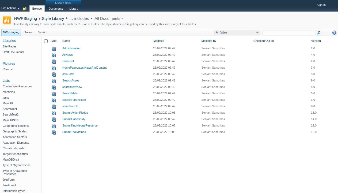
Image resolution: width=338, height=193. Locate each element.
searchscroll (70, 106)
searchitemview (72, 86)
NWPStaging (25, 18)
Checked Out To (263, 40)
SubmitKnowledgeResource (80, 125)
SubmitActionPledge (75, 112)
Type (53, 40)
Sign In (321, 4)
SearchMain (70, 93)
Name (66, 40)
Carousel (68, 61)
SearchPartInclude (74, 99)
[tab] (37, 5)
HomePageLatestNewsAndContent (84, 67)
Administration (71, 48)
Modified (158, 40)
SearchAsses (70, 80)
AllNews (67, 54)
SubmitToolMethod (74, 131)
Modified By (209, 40)
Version (316, 40)
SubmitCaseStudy (73, 119)
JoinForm (68, 74)
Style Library (53, 18)
